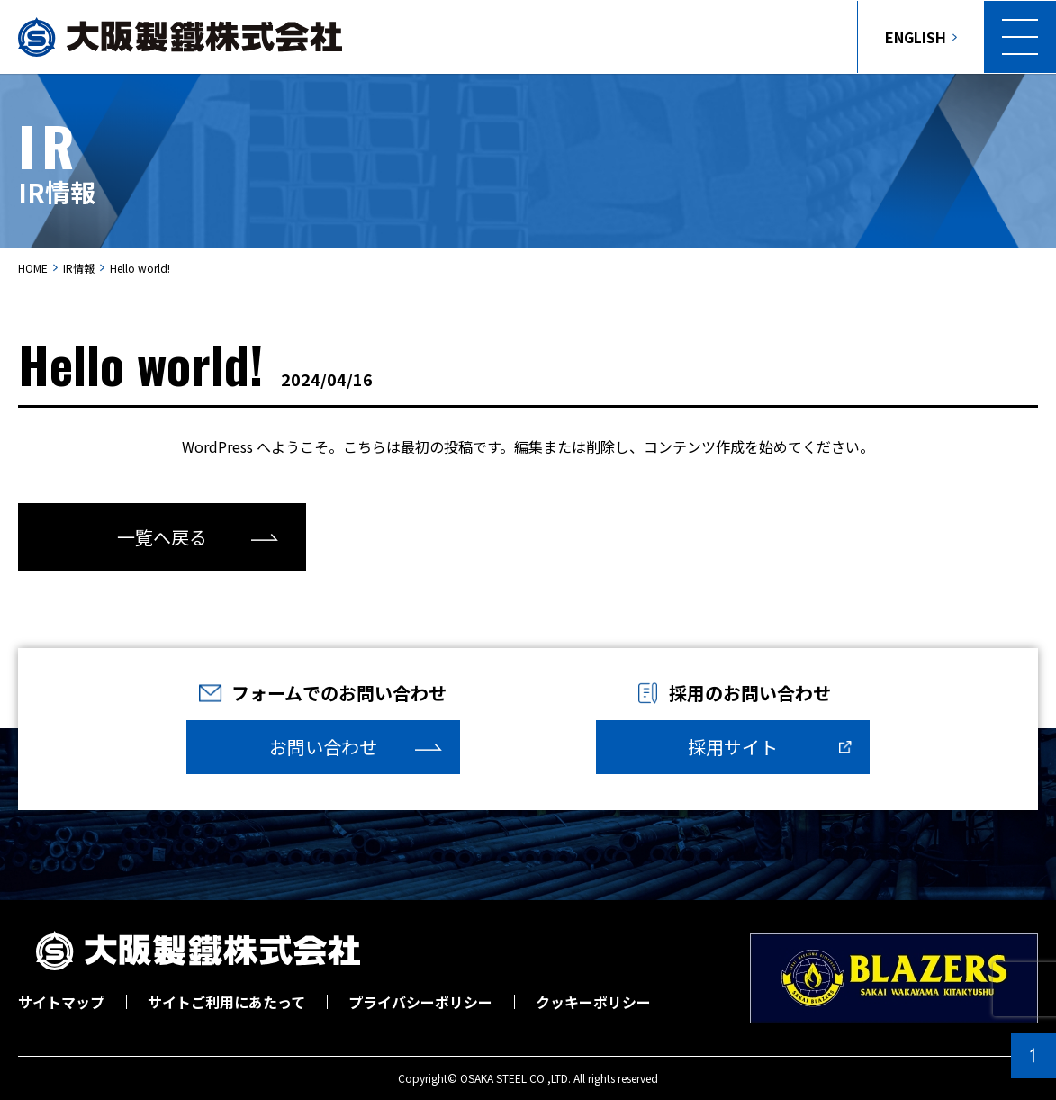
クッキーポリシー (593, 1002)
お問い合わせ (323, 747)
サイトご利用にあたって (226, 1002)
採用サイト (733, 747)
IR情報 (79, 267)
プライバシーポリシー (420, 1002)
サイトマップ (61, 1002)
